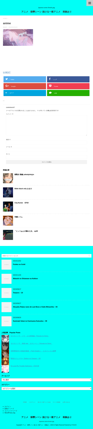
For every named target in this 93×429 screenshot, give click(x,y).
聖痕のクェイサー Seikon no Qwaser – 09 (26, 358)
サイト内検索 (56, 402)
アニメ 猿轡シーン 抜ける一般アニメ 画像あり (46, 12)
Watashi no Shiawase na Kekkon (25, 278)
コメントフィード (11, 411)
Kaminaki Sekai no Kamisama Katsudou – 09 (30, 321)
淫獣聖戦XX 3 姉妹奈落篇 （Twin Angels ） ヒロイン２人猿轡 (33, 351)
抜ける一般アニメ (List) (44, 402)
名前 (8, 139)
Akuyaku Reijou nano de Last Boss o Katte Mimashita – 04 (35, 307)
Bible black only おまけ (23, 188)
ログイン (8, 406)
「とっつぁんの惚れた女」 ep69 (26, 231)
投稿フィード (9, 409)
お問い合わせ (66, 402)
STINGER (73, 425)
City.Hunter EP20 (22, 203)
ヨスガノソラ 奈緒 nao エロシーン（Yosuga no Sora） (31, 343)
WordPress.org (10, 413)
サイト (8, 154)
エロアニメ (32, 402)
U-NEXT (6, 72)
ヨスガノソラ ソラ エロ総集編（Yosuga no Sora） (30, 336)
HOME (25, 402)
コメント (9, 114)
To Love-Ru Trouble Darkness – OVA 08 (25, 366)
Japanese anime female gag (46, 421)
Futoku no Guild (19, 264)
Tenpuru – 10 (18, 293)
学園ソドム (19, 217)
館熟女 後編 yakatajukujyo (24, 174)
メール (9, 147)
